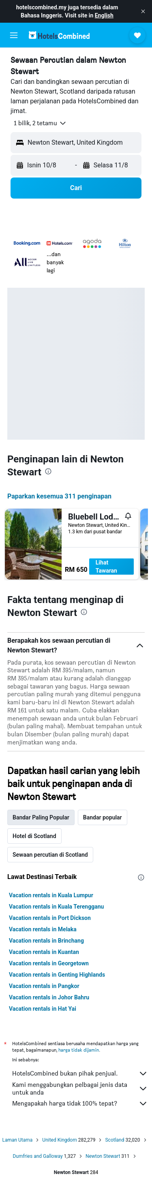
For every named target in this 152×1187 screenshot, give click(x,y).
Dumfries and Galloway (37, 1156)
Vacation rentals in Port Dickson (50, 918)
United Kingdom (59, 1140)
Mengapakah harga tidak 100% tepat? (80, 1103)
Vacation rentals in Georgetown (49, 963)
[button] (143, 11)
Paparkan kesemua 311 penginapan (59, 496)
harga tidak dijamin (78, 1050)
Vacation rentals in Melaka (43, 929)
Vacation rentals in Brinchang (46, 940)
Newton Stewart (103, 1156)
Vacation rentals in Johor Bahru (49, 997)
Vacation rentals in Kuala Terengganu (56, 906)
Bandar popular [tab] (102, 817)
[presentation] (48, 471)
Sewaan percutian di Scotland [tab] (50, 854)
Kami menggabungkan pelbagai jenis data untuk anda (80, 1088)
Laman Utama (17, 1140)
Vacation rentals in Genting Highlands (57, 974)
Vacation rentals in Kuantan (44, 952)
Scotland (114, 1140)
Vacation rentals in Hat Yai (42, 1008)
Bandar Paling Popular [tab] (41, 817)
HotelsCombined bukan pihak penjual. (80, 1073)
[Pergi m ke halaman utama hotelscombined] (59, 35)
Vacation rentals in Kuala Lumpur (51, 895)
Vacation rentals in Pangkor (44, 986)
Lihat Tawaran (106, 566)
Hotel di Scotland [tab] (34, 836)
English (104, 15)
